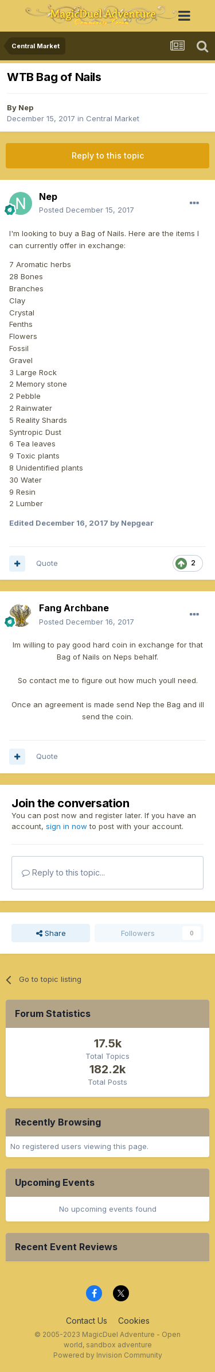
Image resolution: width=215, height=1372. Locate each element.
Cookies (134, 1320)
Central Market (112, 118)
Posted (86, 209)
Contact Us (86, 1320)
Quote (47, 563)
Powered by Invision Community (107, 1355)
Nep (25, 107)
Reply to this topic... (63, 872)
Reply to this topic (108, 155)
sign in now (66, 826)
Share (51, 933)
